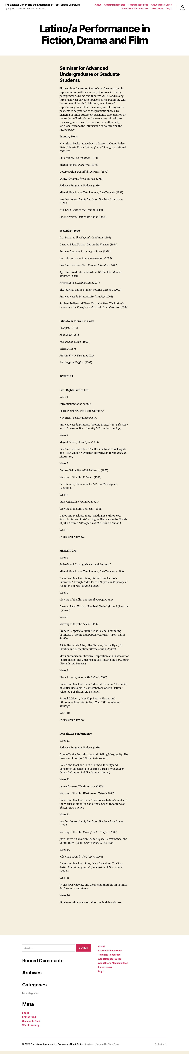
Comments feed (32, 1024)
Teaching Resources (138, 6)
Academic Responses (114, 6)
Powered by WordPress (112, 1047)
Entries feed (29, 1020)
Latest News (157, 10)
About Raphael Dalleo (161, 6)
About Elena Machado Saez (135, 10)
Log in (25, 1015)
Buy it (169, 10)
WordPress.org (31, 1028)
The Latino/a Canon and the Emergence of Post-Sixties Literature (40, 6)
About (98, 6)
